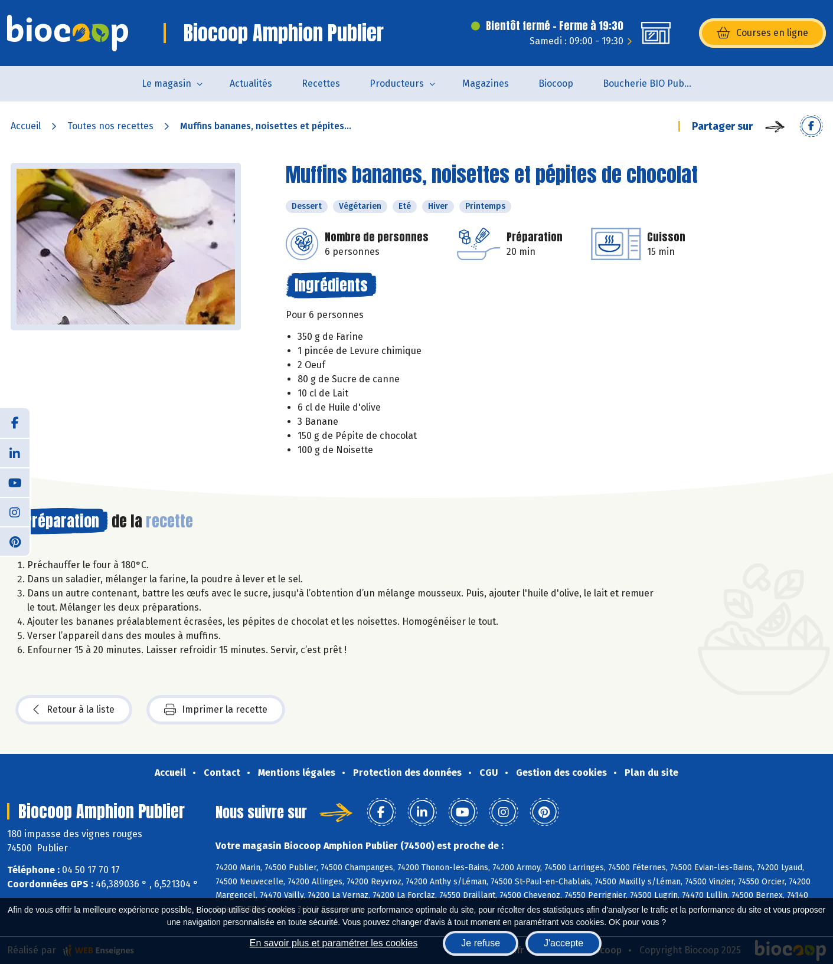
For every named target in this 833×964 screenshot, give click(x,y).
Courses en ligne (762, 33)
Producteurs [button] (397, 83)
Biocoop (555, 83)
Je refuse (480, 943)
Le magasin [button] (166, 83)
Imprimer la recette (215, 710)
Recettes (321, 83)
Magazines (485, 83)
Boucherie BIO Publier (650, 83)
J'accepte (563, 943)
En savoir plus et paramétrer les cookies (334, 943)
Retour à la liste (74, 710)
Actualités (251, 83)
